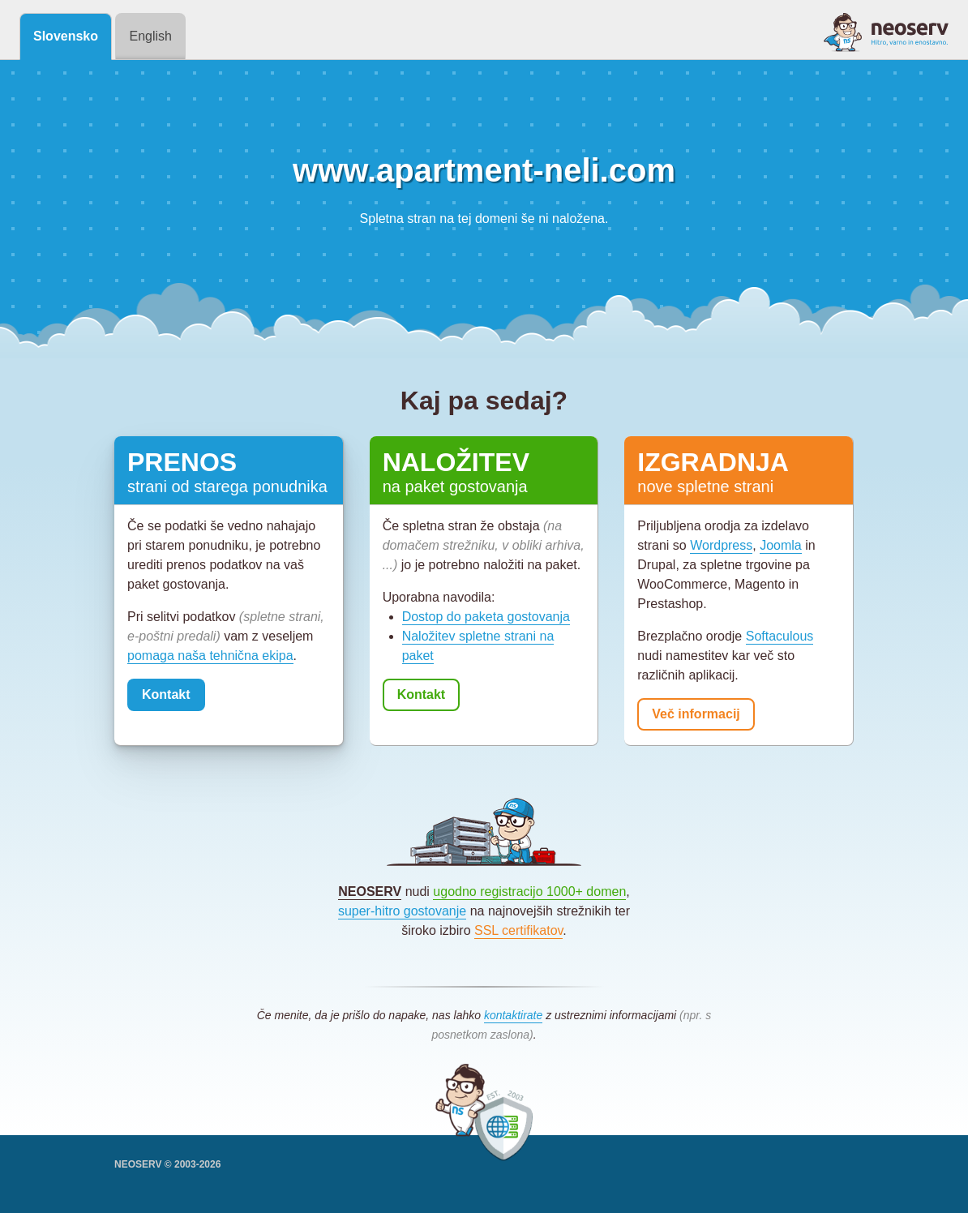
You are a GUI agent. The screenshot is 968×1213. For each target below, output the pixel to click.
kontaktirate (513, 1015)
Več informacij (696, 714)
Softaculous (780, 636)
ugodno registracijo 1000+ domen (529, 891)
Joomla (781, 545)
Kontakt (166, 694)
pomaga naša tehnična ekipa (210, 655)
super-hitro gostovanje (402, 911)
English (150, 36)
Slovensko (65, 36)
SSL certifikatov (518, 930)
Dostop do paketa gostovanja (486, 617)
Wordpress (721, 545)
